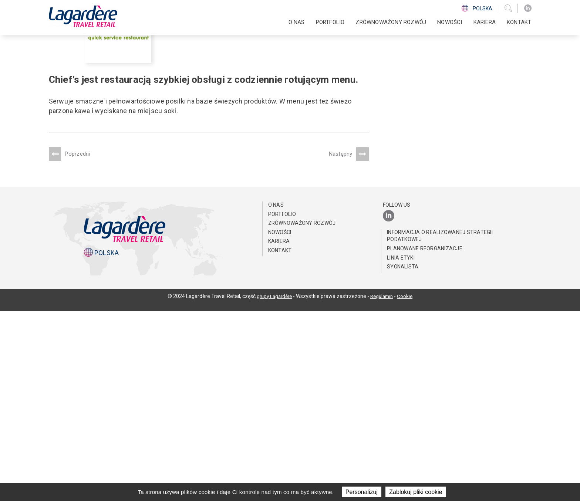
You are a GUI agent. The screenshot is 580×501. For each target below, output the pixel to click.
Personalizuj (361, 492)
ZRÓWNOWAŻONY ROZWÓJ (390, 22)
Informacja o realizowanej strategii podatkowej (440, 426)
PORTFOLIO (330, 22)
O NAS (297, 22)
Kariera (484, 22)
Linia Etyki (401, 447)
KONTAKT (519, 22)
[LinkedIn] (528, 8)
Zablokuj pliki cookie (415, 492)
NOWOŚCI (449, 22)
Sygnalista (403, 457)
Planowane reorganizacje (424, 438)
